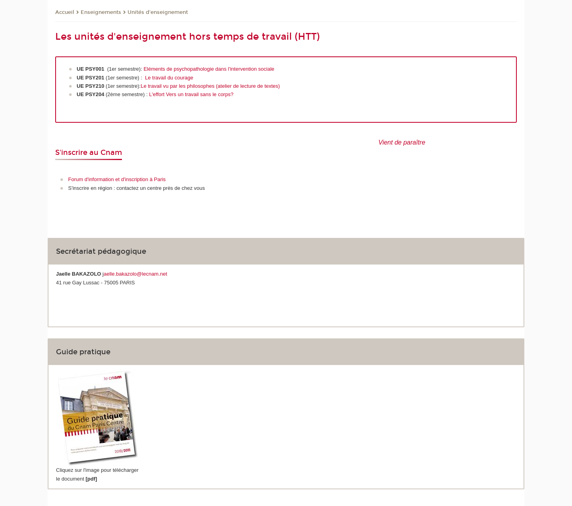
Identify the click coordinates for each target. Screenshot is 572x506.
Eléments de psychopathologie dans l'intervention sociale (208, 69)
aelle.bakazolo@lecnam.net (135, 274)
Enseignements (101, 12)
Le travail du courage (169, 78)
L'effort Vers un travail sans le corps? (191, 94)
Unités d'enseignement (158, 12)
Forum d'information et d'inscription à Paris (117, 179)
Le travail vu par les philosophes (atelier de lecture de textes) (210, 86)
